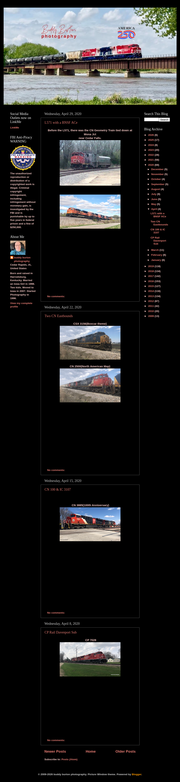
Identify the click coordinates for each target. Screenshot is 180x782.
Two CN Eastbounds (59, 316)
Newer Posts (55, 751)
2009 (151, 316)
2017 (151, 276)
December (157, 169)
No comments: (56, 296)
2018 (151, 271)
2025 (151, 139)
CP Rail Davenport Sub (61, 632)
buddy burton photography (22, 259)
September (158, 184)
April (154, 209)
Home (91, 751)
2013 (151, 296)
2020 (151, 164)
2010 (151, 311)
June (154, 199)
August (156, 189)
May (154, 204)
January (156, 260)
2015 (151, 286)
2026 (151, 135)
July (154, 194)
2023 (151, 150)
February (157, 254)
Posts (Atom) (70, 759)
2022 (151, 154)
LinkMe (14, 127)
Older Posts (125, 751)
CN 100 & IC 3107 (58, 489)
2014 (151, 291)
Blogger (136, 774)
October (156, 179)
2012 (151, 301)
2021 (151, 159)
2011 (151, 306)
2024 (151, 145)
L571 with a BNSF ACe (61, 122)
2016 (151, 281)
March (155, 250)
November (158, 174)
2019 (151, 266)
